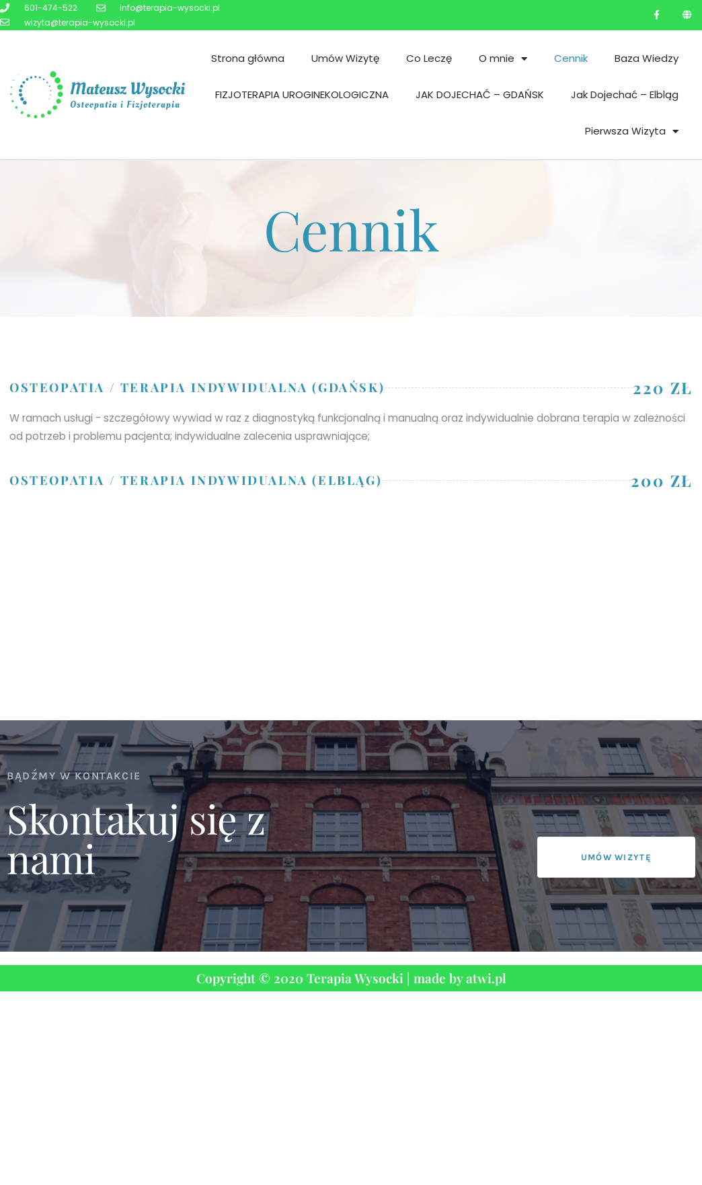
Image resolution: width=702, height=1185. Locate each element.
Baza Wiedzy (646, 58)
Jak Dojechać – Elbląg (624, 94)
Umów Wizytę (345, 58)
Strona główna (247, 58)
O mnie (503, 59)
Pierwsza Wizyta (631, 131)
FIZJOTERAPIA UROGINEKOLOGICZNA (302, 94)
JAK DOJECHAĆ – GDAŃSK (480, 94)
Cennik (571, 58)
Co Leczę (429, 58)
